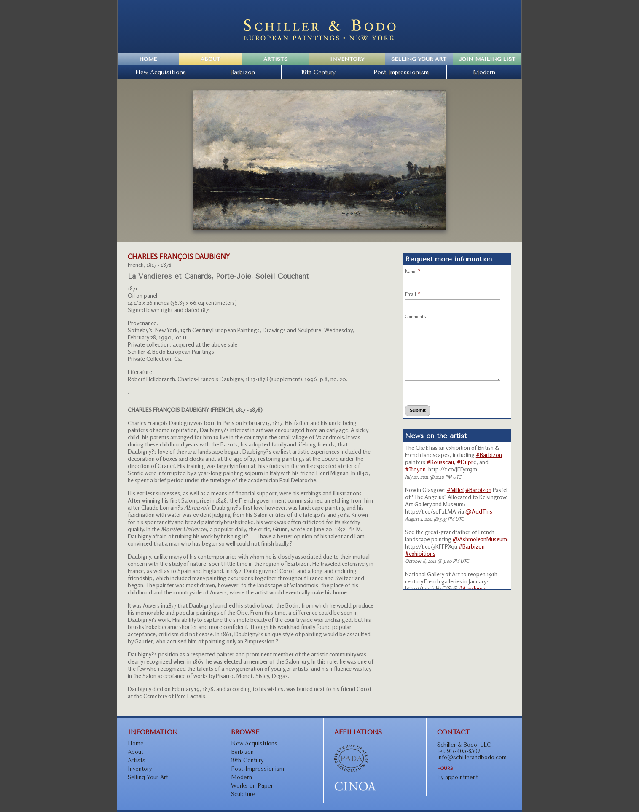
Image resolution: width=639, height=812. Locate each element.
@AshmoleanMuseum (480, 539)
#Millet (455, 489)
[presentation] (443, 393)
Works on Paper (252, 785)
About (210, 59)
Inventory (347, 59)
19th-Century (318, 72)
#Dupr (465, 461)
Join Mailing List (487, 59)
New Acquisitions (160, 72)
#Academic (472, 588)
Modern (484, 72)
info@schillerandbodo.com (472, 757)
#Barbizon (489, 454)
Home (148, 59)
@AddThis (478, 511)
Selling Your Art (418, 59)
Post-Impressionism (401, 72)
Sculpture (243, 794)
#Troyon (415, 469)
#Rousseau (440, 461)
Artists (275, 59)
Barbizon (242, 72)
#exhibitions (420, 553)
